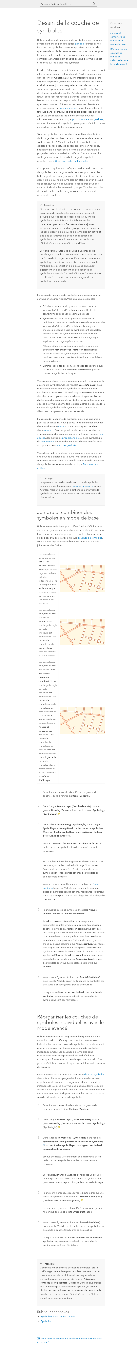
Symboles (46, 1321)
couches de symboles (90, 537)
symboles (80, 43)
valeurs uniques (69, 108)
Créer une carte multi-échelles (72, 161)
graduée (98, 119)
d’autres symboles (94, 1074)
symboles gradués (65, 445)
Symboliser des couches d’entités (58, 1316)
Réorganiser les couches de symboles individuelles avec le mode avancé (119, 56)
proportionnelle (81, 119)
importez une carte (82, 485)
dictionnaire (47, 441)
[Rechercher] (94, 3)
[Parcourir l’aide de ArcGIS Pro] (66, 3)
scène (47, 430)
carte (61, 426)
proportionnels (70, 437)
